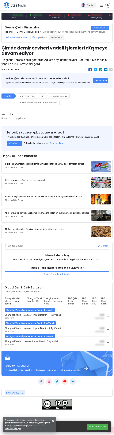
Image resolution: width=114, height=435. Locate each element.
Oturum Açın (57, 143)
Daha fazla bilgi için (13, 428)
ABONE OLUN (101, 80)
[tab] (15, 300)
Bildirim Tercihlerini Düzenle (57, 273)
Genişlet (103, 244)
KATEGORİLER (100, 27)
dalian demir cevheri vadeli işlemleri (38, 102)
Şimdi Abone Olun (97, 426)
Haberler (9, 31)
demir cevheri (27, 96)
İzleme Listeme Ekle (16, 37)
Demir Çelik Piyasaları (28, 31)
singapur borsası (58, 96)
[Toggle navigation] (107, 5)
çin (42, 96)
